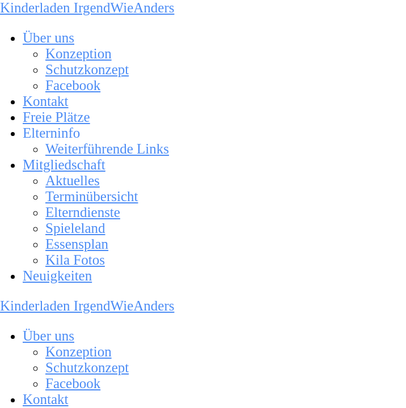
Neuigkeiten (57, 275)
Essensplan (76, 244)
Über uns (48, 37)
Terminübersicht (91, 196)
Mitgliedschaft (64, 164)
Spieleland (75, 228)
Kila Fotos (75, 259)
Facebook (72, 85)
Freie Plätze (56, 117)
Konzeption (78, 53)
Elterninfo (51, 133)
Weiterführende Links (107, 148)
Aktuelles (72, 180)
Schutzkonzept (87, 69)
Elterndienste (82, 212)
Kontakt (46, 101)
